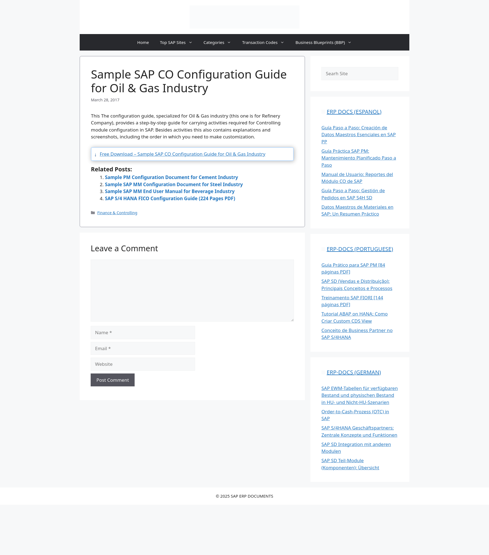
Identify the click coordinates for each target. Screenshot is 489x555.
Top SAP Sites (179, 42)
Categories (220, 42)
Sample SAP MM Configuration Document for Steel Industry (174, 184)
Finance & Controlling (117, 212)
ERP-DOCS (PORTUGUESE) (360, 249)
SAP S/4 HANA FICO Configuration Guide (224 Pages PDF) (170, 198)
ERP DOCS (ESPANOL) (354, 111)
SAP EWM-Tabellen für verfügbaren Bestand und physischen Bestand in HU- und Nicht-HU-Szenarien (359, 395)
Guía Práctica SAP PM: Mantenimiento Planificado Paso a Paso (358, 158)
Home (143, 42)
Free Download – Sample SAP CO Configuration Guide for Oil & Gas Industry (182, 154)
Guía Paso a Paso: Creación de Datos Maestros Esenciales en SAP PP (358, 134)
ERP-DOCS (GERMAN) (354, 372)
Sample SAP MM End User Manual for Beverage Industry (170, 191)
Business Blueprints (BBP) (326, 42)
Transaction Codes (266, 42)
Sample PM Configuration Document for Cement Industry (171, 177)
